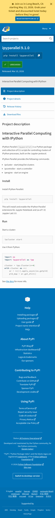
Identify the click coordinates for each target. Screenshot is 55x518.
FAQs (27, 329)
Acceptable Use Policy (26, 423)
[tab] (27, 91)
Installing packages (26, 314)
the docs (10, 281)
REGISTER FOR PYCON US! (26, 18)
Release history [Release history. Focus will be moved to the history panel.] (12, 106)
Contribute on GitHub (26, 380)
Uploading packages (26, 318)
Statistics (27, 353)
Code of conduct (26, 415)
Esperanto (39, 496)
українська (15, 494)
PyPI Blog (26, 346)
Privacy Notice (26, 419)
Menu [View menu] (46, 28)
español (18, 491)
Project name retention (26, 325)
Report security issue (27, 412)
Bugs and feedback (27, 377)
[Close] (51, 4)
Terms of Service (26, 408)
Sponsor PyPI (27, 388)
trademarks (22, 456)
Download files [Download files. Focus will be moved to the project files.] (12, 114)
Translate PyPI (26, 384)
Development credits (26, 391)
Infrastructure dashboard (26, 349)
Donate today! (27, 449)
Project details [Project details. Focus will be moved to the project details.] (12, 98)
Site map (27, 467)
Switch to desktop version (27, 475)
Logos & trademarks (27, 357)
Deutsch (34, 494)
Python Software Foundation (30, 464)
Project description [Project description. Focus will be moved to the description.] (14, 91)
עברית (30, 496)
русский (22, 496)
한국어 (48, 496)
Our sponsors (27, 360)
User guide (26, 322)
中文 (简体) (44, 494)
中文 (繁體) (12, 496)
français (27, 491)
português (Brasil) (47, 491)
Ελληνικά (25, 494)
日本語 (35, 491)
